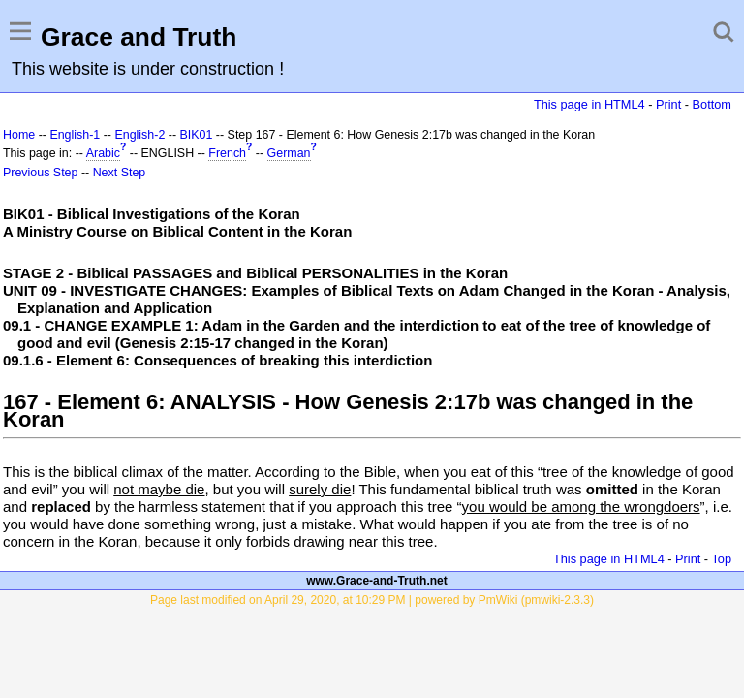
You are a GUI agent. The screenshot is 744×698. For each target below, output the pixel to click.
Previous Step (40, 172)
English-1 (74, 135)
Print (668, 104)
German (289, 153)
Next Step (119, 172)
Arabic (103, 153)
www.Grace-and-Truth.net (377, 580)
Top (721, 559)
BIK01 (196, 135)
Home (19, 135)
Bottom (712, 104)
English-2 (139, 135)
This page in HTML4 (589, 104)
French (227, 153)
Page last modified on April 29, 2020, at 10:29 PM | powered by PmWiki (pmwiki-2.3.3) (372, 600)
